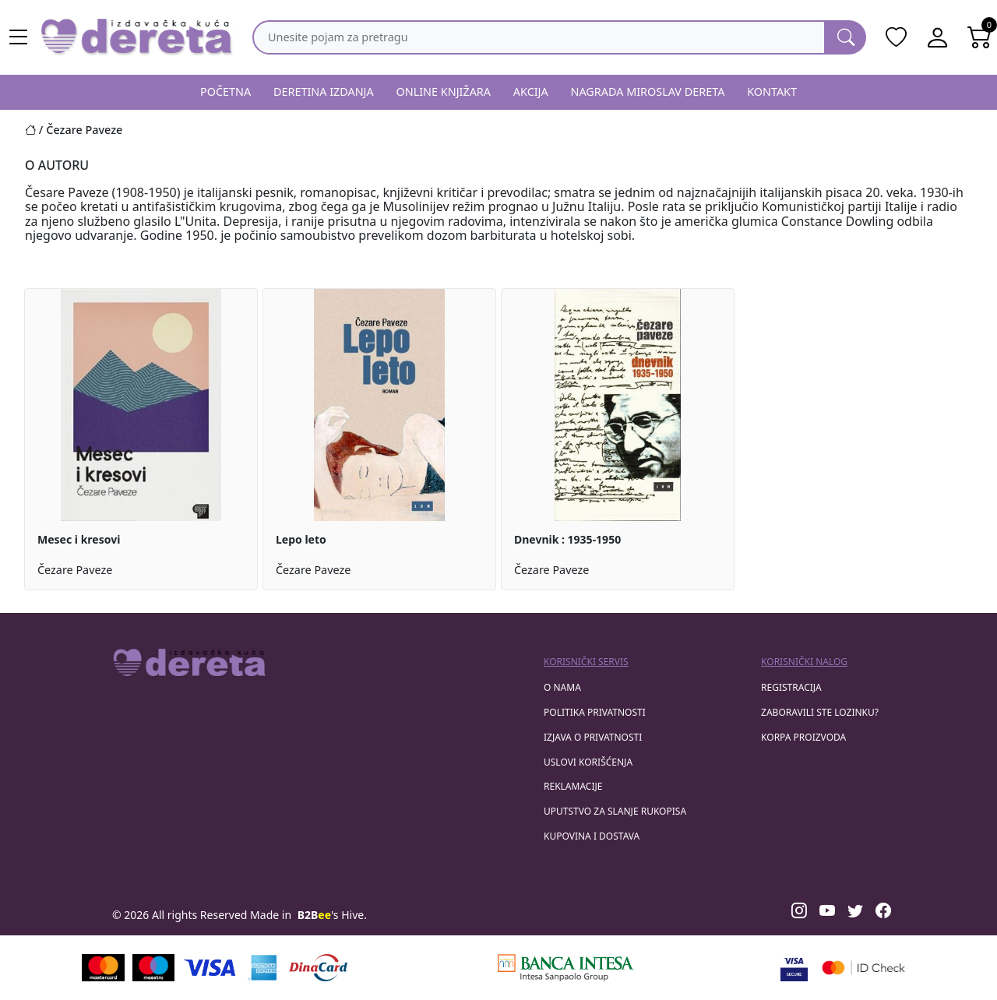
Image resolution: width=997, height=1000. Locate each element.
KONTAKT (772, 91)
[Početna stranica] (35, 129)
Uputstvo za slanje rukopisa (615, 811)
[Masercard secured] (863, 967)
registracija (791, 687)
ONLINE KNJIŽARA (443, 91)
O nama (562, 687)
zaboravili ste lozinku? (820, 712)
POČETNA (225, 91)
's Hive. (332, 914)
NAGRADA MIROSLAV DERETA (648, 91)
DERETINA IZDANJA (323, 91)
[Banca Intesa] (565, 967)
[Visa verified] (794, 967)
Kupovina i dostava (591, 836)
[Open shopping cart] (980, 37)
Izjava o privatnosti (593, 737)
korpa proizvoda (803, 737)
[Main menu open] (18, 37)
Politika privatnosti (595, 712)
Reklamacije (573, 786)
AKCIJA (530, 91)
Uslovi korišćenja (588, 762)
